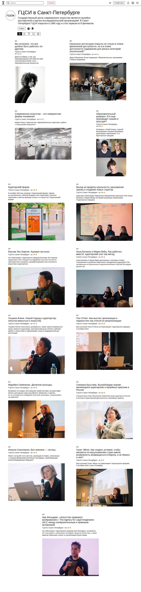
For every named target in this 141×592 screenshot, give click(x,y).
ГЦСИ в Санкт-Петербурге (25, 52)
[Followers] (30, 28)
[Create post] (119, 2)
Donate (51, 3)
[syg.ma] (3, 2)
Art (16, 41)
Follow (21, 28)
